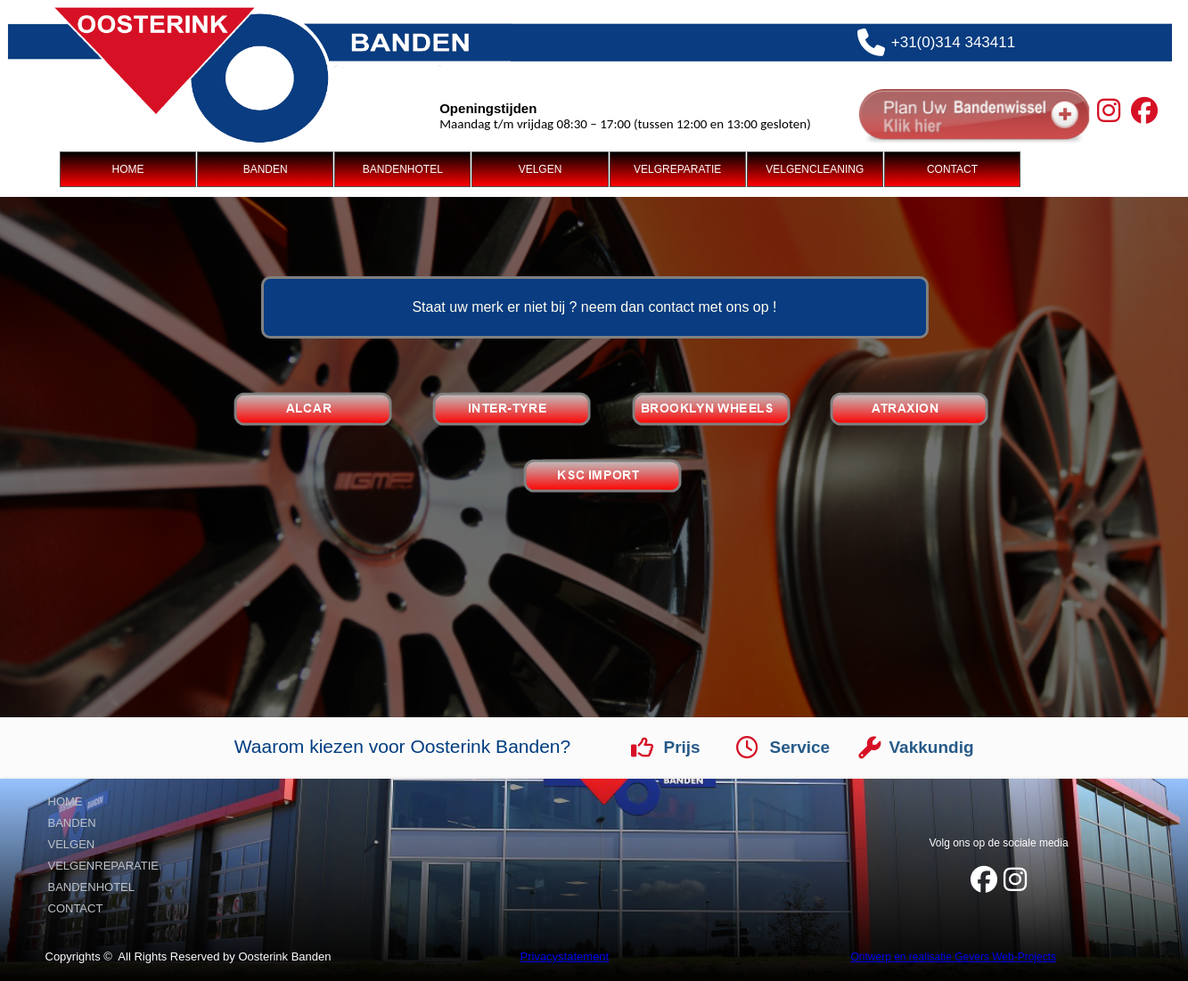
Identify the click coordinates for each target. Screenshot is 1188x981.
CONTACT (952, 169)
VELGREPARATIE (677, 169)
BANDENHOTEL (403, 169)
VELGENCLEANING (815, 169)
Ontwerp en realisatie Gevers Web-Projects (954, 957)
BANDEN (265, 169)
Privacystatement (565, 956)
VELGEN (540, 169)
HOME (127, 169)
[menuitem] (128, 169)
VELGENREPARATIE (104, 865)
